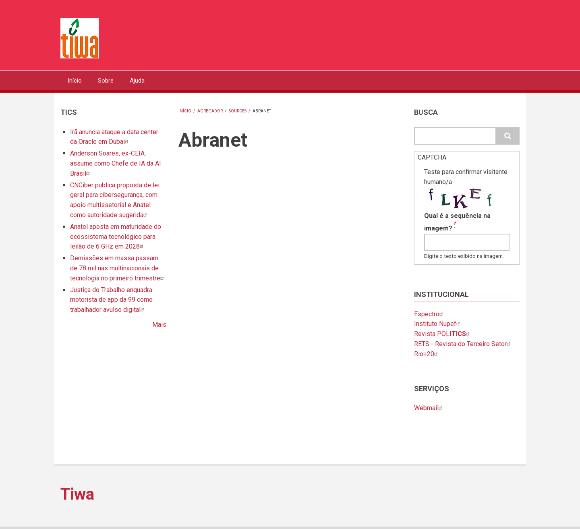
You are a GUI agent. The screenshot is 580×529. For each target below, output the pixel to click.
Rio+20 (427, 354)
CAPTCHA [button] (432, 157)
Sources (237, 111)
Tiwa (77, 494)
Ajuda (137, 80)
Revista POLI (443, 334)
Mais (159, 324)
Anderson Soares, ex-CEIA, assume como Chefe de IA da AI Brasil (115, 163)
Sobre (106, 80)
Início (75, 80)
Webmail (429, 408)
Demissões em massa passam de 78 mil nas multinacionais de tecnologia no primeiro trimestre (118, 268)
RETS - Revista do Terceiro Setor (463, 344)
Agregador (210, 111)
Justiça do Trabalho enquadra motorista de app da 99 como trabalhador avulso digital (111, 300)
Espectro (429, 314)
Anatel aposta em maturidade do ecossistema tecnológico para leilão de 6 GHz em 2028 (115, 237)
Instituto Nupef (438, 324)
